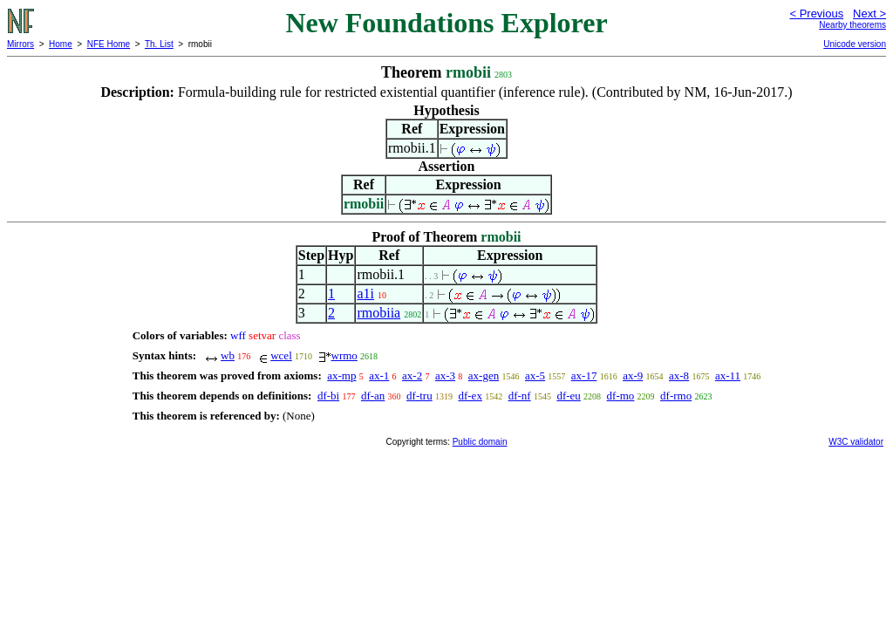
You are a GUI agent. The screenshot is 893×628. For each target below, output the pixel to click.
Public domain (480, 442)
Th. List (159, 44)
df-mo (621, 395)
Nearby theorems (852, 25)
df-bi (328, 395)
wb (228, 355)
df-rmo (676, 395)
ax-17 (584, 375)
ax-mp (341, 375)
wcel (281, 355)
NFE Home (108, 44)
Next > (869, 13)
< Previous (816, 13)
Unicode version (854, 44)
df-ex (469, 395)
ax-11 (727, 375)
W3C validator (855, 442)
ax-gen (483, 375)
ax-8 (679, 375)
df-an (373, 395)
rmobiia (378, 312)
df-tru (419, 395)
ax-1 (379, 375)
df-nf (519, 395)
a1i (365, 293)
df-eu (568, 395)
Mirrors (20, 44)
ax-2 (412, 375)
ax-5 (535, 375)
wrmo (344, 355)
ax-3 (445, 375)
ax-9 (633, 375)
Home (60, 44)
